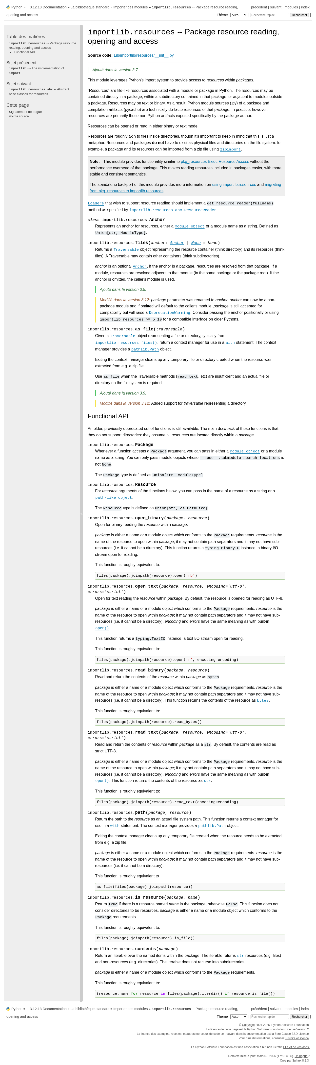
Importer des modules (130, 7)
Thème (232, 15)
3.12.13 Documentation (48, 7)
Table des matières (25, 36)
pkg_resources (194, 161)
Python (16, 7)
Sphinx (296, 1060)
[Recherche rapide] (270, 15)
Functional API (24, 52)
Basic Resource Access (228, 161)
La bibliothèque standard (90, 7)
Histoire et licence (297, 1038)
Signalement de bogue (25, 112)
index (305, 7)
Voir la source (19, 116)
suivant (275, 7)
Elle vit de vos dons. (296, 1047)
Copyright (248, 1025)
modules (291, 7)
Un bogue (301, 1056)
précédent (259, 7)
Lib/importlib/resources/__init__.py (144, 55)
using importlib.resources (234, 184)
